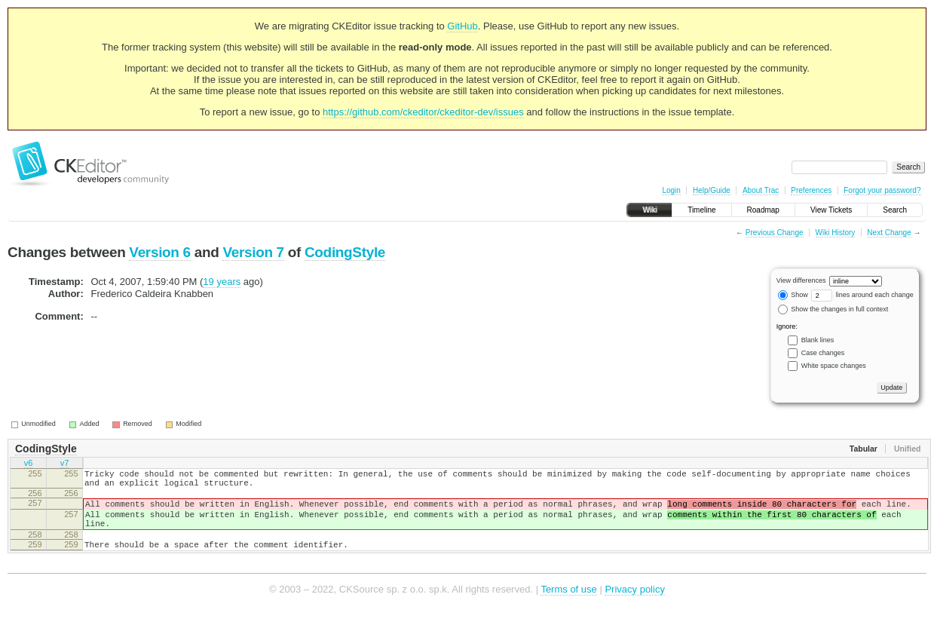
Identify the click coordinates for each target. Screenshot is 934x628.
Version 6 (159, 252)
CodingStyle (345, 252)
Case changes (823, 353)
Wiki (649, 210)
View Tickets (831, 210)
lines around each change (862, 295)
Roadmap (763, 210)
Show (793, 295)
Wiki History (836, 232)
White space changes (833, 365)
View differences (801, 280)
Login (671, 190)
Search (895, 210)
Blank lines (817, 340)
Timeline (701, 210)
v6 (28, 464)
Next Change (889, 232)
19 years (221, 281)
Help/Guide (711, 190)
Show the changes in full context (833, 309)
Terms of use (568, 605)
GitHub (462, 26)
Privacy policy (634, 605)
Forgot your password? (882, 190)
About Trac (761, 190)
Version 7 (252, 252)
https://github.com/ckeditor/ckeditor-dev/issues (423, 112)
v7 (64, 464)
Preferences (811, 190)
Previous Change (775, 232)
